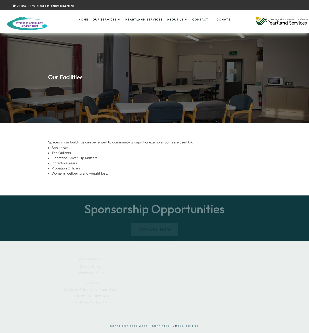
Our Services (105, 19)
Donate (223, 19)
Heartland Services (144, 19)
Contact (200, 19)
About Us (175, 19)
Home (83, 19)
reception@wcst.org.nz (57, 5)
